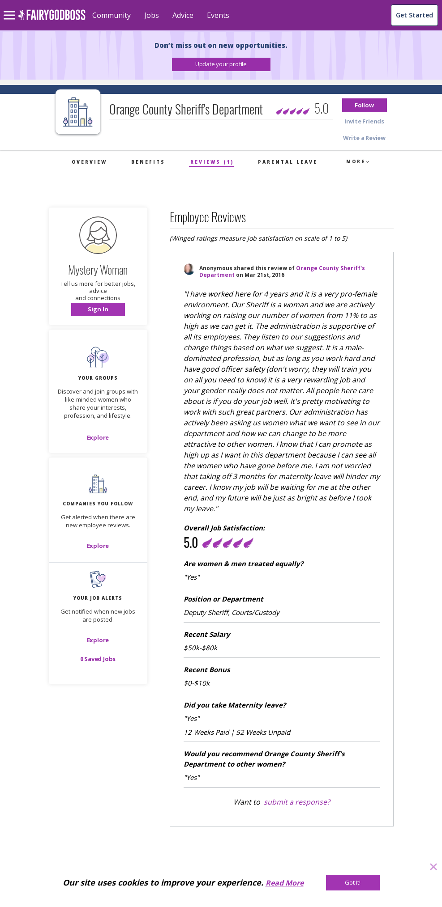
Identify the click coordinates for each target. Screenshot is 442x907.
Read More (285, 883)
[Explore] (98, 437)
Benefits (148, 162)
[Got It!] (353, 882)
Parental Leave (288, 162)
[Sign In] (98, 309)
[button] (221, 64)
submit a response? (297, 802)
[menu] (11, 8)
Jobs (151, 15)
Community (111, 15)
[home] (52, 19)
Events (218, 15)
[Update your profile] (221, 64)
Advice (182, 15)
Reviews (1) (212, 162)
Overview (89, 162)
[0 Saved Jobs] (98, 658)
